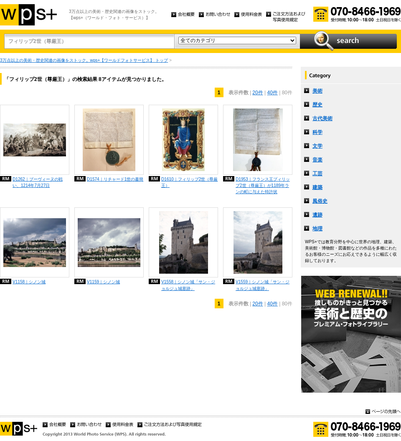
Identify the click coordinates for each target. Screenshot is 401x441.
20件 (257, 93)
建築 (317, 187)
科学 (317, 132)
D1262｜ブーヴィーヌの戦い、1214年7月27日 (38, 182)
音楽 (317, 160)
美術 (317, 91)
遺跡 (317, 215)
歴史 (317, 105)
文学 (317, 146)
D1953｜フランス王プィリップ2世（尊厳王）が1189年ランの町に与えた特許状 (263, 185)
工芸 (317, 173)
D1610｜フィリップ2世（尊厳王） (189, 182)
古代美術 (322, 118)
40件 (272, 93)
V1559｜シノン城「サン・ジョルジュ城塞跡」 (262, 285)
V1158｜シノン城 (29, 282)
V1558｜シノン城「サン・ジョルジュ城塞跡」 (188, 285)
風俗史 (319, 201)
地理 (317, 229)
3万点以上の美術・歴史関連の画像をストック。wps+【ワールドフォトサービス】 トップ (84, 60)
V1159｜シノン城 (103, 282)
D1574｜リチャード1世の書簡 (115, 179)
